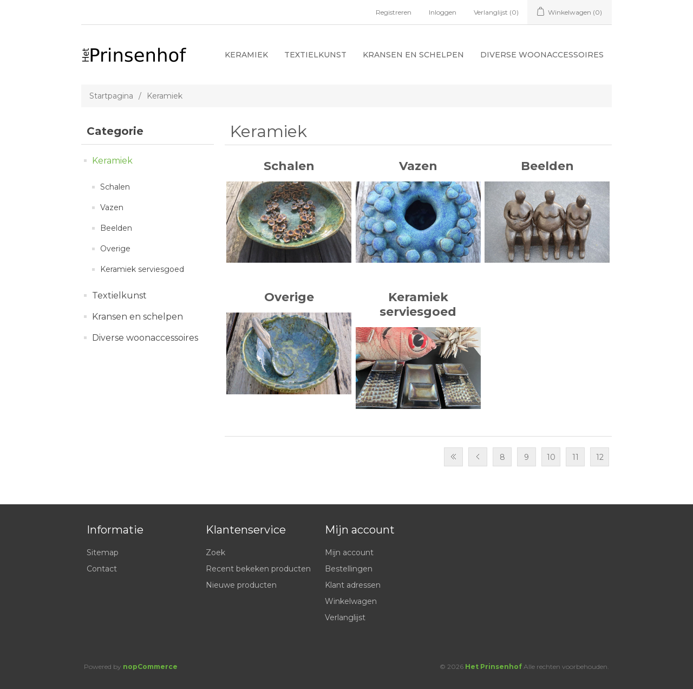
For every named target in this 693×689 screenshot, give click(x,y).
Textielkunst (315, 55)
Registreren (393, 12)
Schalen (115, 187)
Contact (102, 569)
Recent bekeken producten (258, 569)
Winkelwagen (351, 601)
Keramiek (246, 55)
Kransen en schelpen (413, 55)
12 (600, 457)
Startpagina (111, 96)
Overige (115, 248)
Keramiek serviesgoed (142, 269)
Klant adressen (353, 585)
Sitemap (103, 552)
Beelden (116, 228)
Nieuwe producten (241, 585)
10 (551, 457)
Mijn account (349, 552)
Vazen (111, 207)
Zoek (215, 552)
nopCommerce (150, 666)
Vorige (477, 456)
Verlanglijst (345, 617)
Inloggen (442, 12)
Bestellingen (348, 569)
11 (575, 457)
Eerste (453, 456)
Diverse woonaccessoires (542, 55)
